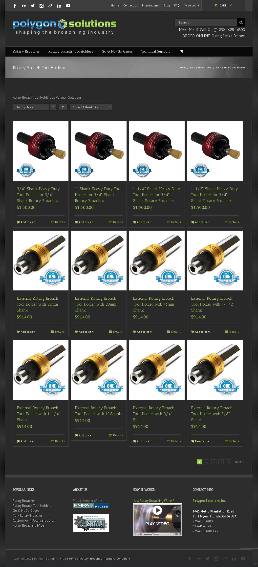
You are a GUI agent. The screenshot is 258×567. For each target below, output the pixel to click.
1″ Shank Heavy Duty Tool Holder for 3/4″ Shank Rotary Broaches (98, 194)
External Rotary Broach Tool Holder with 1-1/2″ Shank (212, 304)
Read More (202, 441)
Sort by (24, 107)
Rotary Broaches (26, 51)
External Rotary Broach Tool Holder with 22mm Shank (37, 304)
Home (115, 5)
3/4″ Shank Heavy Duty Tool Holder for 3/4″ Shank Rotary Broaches (38, 194)
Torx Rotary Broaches (28, 515)
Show (85, 107)
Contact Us (130, 5)
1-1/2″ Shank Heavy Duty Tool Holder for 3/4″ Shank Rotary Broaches (214, 194)
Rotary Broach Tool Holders (70, 51)
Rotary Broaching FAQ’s (28, 525)
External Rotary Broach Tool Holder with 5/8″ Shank (212, 413)
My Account (191, 5)
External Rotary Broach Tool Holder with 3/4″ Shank (153, 413)
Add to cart (28, 222)
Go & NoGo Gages (26, 511)
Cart (223, 5)
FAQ (177, 5)
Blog (167, 5)
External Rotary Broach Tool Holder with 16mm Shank (153, 304)
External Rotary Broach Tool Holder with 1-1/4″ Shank (38, 413)
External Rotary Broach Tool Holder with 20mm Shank (95, 304)
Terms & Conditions (117, 558)
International (151, 5)
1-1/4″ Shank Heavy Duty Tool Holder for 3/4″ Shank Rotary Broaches (156, 194)
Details (60, 222)
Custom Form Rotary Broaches (34, 520)
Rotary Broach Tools (200, 67)
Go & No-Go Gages (117, 51)
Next (238, 462)
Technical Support (155, 51)
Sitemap (72, 558)
